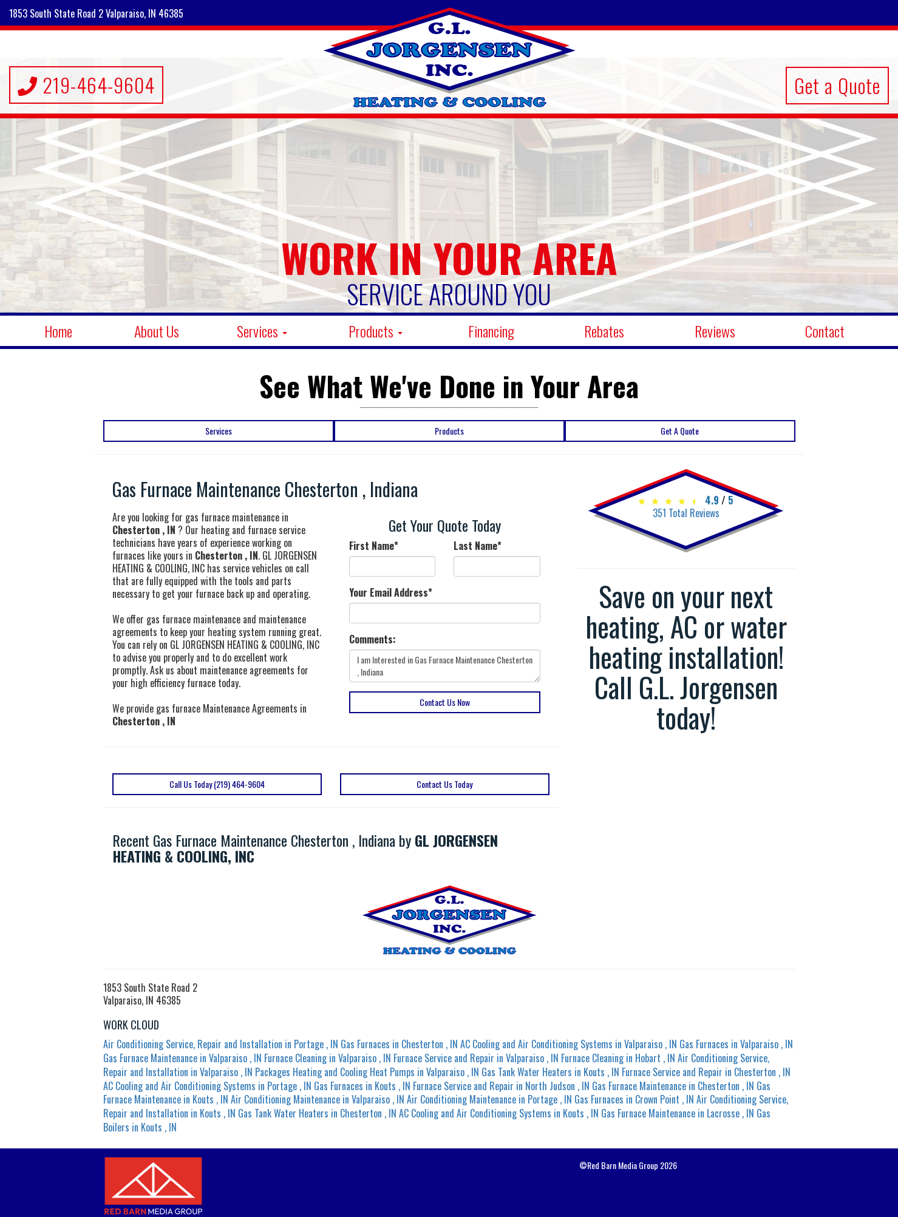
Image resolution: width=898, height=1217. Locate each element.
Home (58, 331)
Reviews (715, 331)
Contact (825, 331)
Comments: (372, 639)
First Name (373, 546)
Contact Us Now (445, 702)
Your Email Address (390, 593)
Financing (491, 331)
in (222, 1044)
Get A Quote (680, 430)
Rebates (604, 331)
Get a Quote (837, 85)
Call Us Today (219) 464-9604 (217, 784)
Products (376, 331)
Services (262, 331)
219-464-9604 (86, 84)
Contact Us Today (444, 784)
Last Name (478, 546)
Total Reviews (686, 513)
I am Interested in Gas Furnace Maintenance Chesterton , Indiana (444, 665)
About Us (156, 331)
